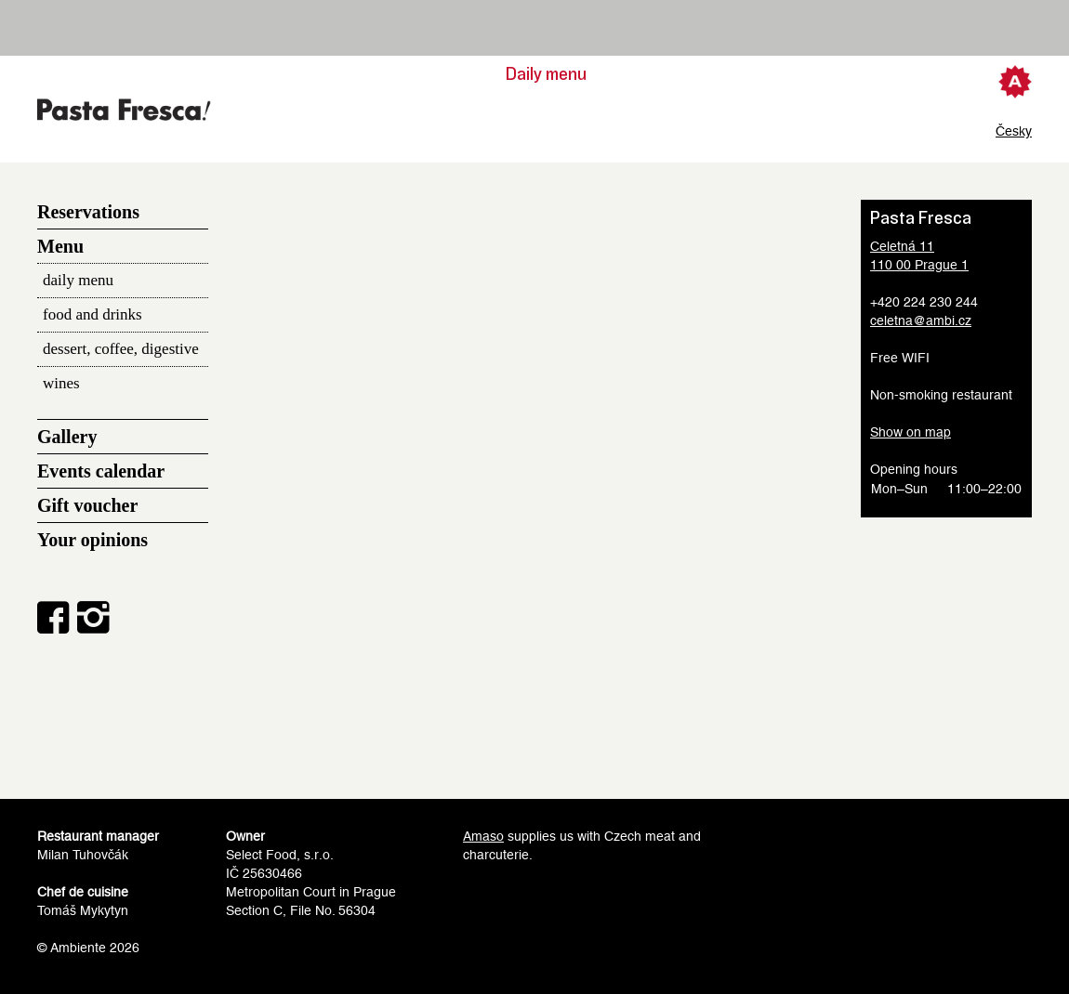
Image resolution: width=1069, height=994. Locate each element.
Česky (1014, 131)
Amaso (483, 836)
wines (61, 383)
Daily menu (546, 74)
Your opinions (92, 540)
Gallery (67, 436)
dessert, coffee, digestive (121, 349)
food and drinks (92, 314)
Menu (60, 246)
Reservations (88, 212)
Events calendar (101, 471)
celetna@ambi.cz (920, 320)
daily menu (78, 280)
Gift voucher (87, 505)
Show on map (910, 432)
